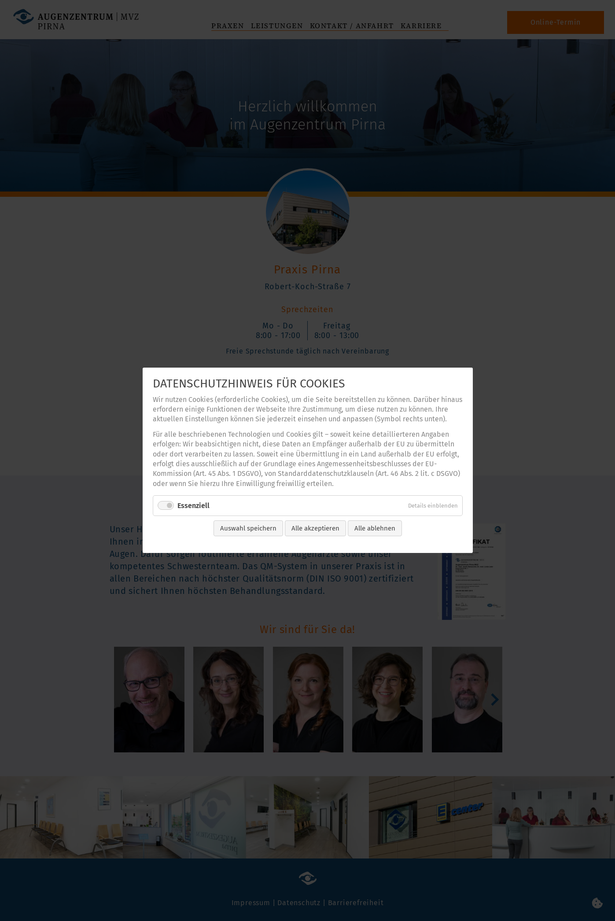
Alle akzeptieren (315, 529)
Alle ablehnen (374, 529)
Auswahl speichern (248, 529)
